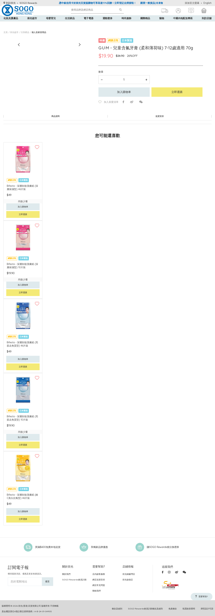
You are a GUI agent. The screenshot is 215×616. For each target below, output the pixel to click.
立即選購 (177, 92)
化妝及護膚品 (10, 24)
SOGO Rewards (28, 2)
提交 (47, 580)
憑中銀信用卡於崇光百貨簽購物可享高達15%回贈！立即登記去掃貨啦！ (97, 3)
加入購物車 (124, 92)
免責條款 (172, 607)
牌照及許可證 (207, 607)
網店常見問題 (98, 583)
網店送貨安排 (98, 578)
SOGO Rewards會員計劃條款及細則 (145, 607)
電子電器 (88, 24)
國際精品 (145, 24)
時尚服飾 (126, 24)
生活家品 (70, 24)
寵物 (161, 24)
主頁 (5, 32)
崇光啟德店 (127, 578)
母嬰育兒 (51, 24)
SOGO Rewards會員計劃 (74, 578)
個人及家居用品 (39, 32)
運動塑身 (107, 24)
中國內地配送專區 (183, 24)
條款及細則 (117, 607)
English (208, 3)
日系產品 (25, 32)
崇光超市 (32, 24)
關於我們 (66, 572)
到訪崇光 (9, 2)
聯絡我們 (96, 589)
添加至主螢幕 (192, 3)
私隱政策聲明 (189, 607)
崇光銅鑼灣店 (128, 572)
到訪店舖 (207, 24)
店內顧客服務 (98, 572)
